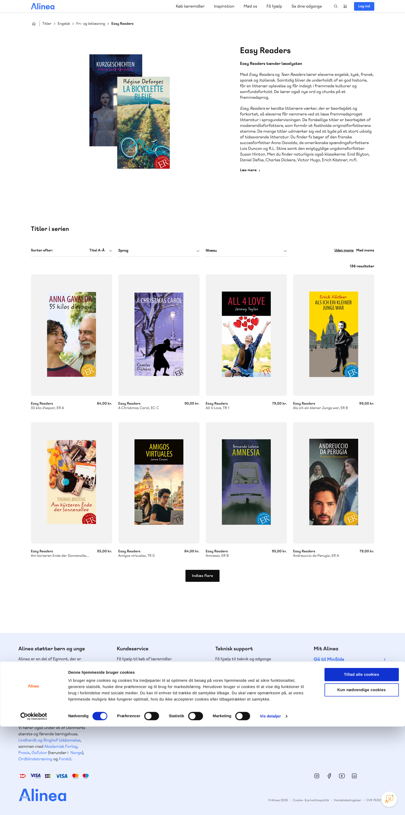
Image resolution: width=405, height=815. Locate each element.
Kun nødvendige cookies (361, 778)
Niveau (211, 250)
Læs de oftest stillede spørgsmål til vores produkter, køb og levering (248, 718)
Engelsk (64, 24)
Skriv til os (138, 687)
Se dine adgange (306, 6)
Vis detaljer (270, 804)
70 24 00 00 (337, 708)
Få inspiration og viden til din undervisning (143, 718)
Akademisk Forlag (60, 746)
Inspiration (224, 6)
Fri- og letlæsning (90, 24)
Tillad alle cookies (361, 763)
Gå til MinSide (329, 659)
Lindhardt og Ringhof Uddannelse (49, 740)
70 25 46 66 (139, 676)
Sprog (123, 250)
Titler (47, 24)
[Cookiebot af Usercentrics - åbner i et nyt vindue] (33, 805)
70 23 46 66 (238, 676)
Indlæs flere (202, 575)
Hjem (34, 24)
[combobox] (71, 250)
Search (335, 6)
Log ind (364, 6)
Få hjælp (274, 6)
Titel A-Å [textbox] (97, 250)
